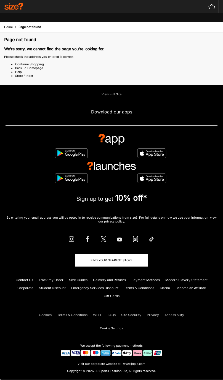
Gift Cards (112, 296)
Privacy (153, 315)
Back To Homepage (29, 68)
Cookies (45, 315)
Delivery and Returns (109, 280)
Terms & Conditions (139, 288)
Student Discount (52, 288)
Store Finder (24, 76)
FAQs (112, 315)
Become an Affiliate (191, 288)
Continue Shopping (29, 64)
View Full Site (111, 94)
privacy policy (114, 221)
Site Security (131, 315)
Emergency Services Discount (94, 288)
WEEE (97, 315)
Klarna (165, 288)
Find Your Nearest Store (111, 260)
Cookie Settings (111, 328)
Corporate (25, 288)
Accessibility (174, 315)
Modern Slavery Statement (186, 280)
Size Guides (78, 280)
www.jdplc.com (133, 364)
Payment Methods (145, 280)
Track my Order (51, 280)
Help (18, 72)
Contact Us (24, 280)
